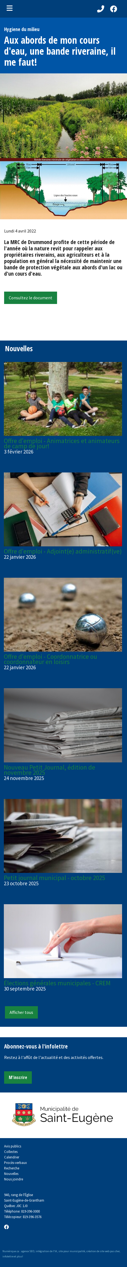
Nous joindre (13, 1179)
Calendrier (11, 1157)
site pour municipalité (71, 1251)
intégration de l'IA (46, 1251)
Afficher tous (21, 1012)
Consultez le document (30, 297)
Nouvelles (11, 1173)
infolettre (7, 1256)
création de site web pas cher (103, 1251)
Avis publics (12, 1146)
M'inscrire (18, 1077)
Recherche (11, 1168)
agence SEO (27, 1251)
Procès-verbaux (15, 1162)
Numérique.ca (10, 1251)
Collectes (11, 1151)
